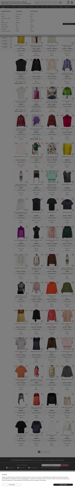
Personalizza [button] (12, 484)
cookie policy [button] (26, 478)
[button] (73, 473)
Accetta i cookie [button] (63, 484)
